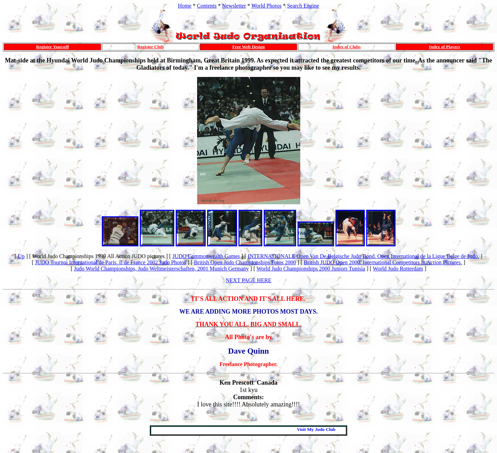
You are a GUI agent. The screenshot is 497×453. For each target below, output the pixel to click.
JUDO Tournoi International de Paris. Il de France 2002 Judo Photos (110, 262)
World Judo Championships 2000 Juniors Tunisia (310, 269)
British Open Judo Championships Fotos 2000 (245, 262)
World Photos (267, 6)
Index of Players (444, 46)
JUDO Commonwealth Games (206, 256)
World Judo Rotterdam (398, 269)
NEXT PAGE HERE (248, 280)
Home (184, 6)
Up (21, 256)
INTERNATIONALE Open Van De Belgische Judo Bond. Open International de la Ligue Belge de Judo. (363, 256)
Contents (207, 6)
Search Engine (303, 6)
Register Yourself (52, 46)
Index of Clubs (346, 46)
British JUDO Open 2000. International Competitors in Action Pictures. (383, 262)
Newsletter (234, 6)
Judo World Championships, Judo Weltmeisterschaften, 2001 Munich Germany (161, 269)
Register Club (150, 46)
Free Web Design (248, 46)
